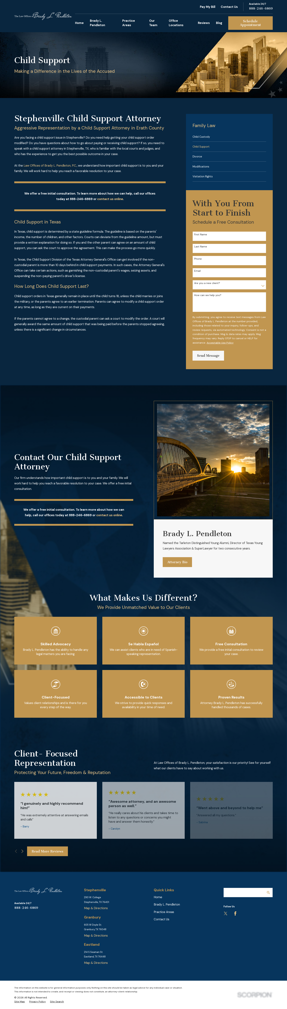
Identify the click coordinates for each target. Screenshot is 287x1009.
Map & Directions (96, 908)
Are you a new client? (207, 283)
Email (197, 270)
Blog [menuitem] (219, 23)
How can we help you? (207, 295)
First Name (200, 234)
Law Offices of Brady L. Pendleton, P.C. (50, 165)
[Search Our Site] (268, 892)
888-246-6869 (261, 8)
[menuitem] (229, 137)
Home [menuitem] (79, 23)
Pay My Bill (207, 7)
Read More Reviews (47, 851)
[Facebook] (235, 913)
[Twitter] (225, 913)
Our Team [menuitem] (153, 23)
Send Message (208, 356)
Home (158, 897)
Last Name (200, 246)
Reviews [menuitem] (204, 23)
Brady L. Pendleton (167, 904)
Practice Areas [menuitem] (128, 23)
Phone (198, 258)
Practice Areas (164, 912)
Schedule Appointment (250, 23)
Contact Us (229, 7)
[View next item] (22, 851)
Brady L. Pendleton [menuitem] (97, 23)
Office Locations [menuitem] (176, 23)
